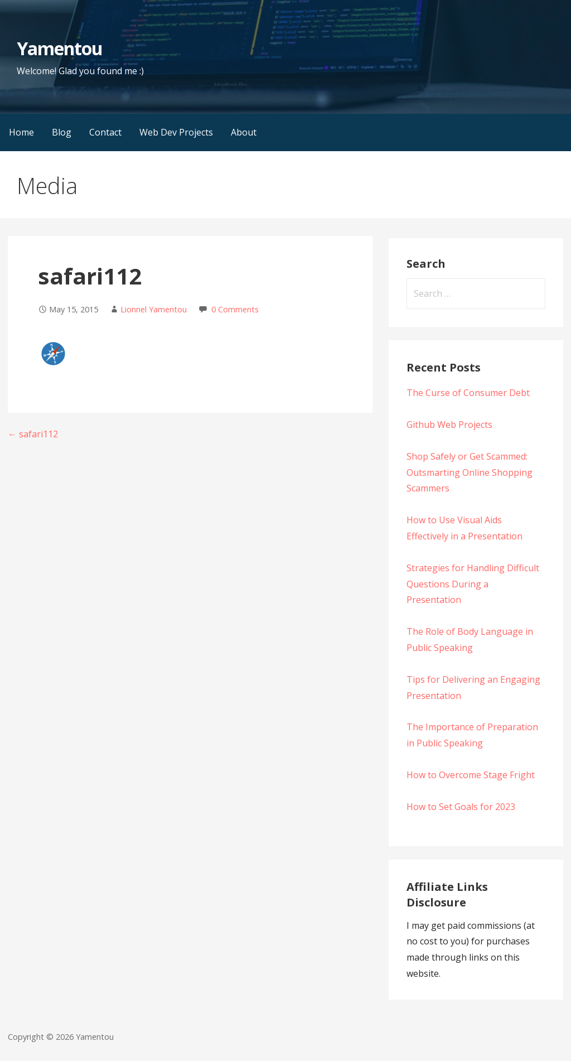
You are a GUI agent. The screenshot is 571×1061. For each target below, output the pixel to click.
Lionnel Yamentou (153, 309)
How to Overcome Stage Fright (471, 775)
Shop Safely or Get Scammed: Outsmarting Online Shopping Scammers (470, 472)
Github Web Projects (449, 424)
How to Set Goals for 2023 (461, 806)
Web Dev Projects (176, 132)
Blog (61, 132)
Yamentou (60, 48)
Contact (105, 132)
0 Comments (235, 309)
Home (21, 132)
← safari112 (33, 434)
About (244, 132)
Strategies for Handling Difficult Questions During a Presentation (473, 584)
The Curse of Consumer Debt (468, 393)
